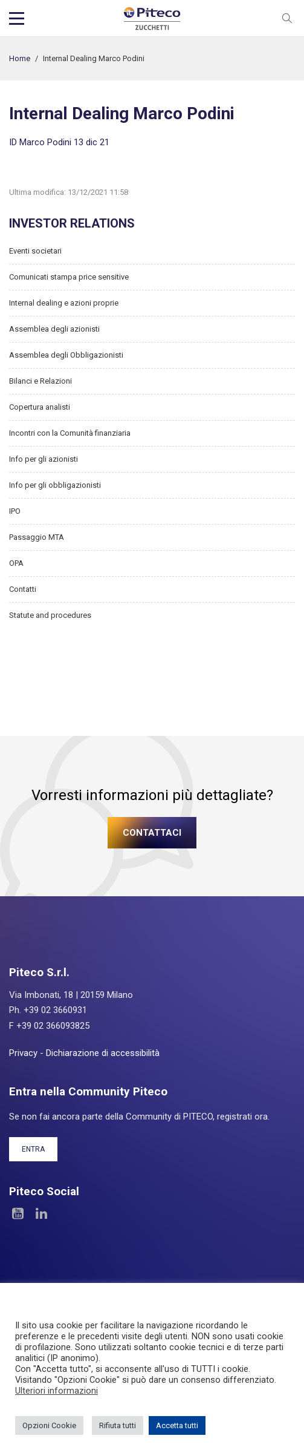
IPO (15, 511)
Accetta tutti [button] (177, 1425)
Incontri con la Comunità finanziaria (70, 433)
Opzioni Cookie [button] (49, 1425)
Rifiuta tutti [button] (117, 1425)
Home (19, 58)
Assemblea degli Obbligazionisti (66, 354)
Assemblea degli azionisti (54, 328)
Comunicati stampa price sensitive (69, 276)
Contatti (22, 589)
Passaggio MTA (36, 537)
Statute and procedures (50, 615)
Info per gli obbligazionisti (55, 485)
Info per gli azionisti (43, 459)
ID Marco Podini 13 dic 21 (59, 142)
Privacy (23, 1053)
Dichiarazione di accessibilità (103, 1053)
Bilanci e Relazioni (40, 380)
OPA (16, 563)
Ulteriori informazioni (56, 1390)
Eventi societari (35, 250)
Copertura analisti (39, 407)
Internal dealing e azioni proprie (63, 302)
